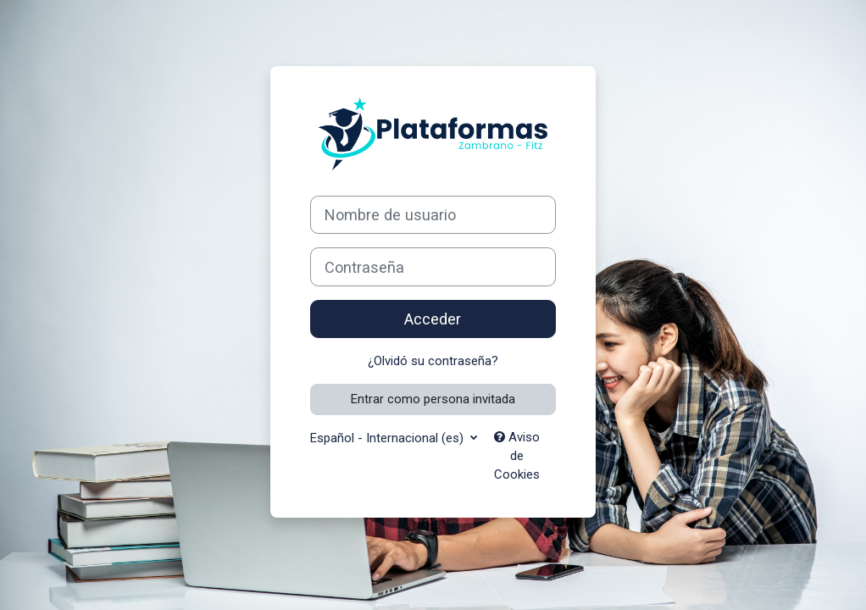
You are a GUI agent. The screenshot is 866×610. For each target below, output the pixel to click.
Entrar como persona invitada (433, 399)
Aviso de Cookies (517, 456)
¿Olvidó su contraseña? (433, 361)
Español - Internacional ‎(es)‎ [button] (388, 438)
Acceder (432, 319)
